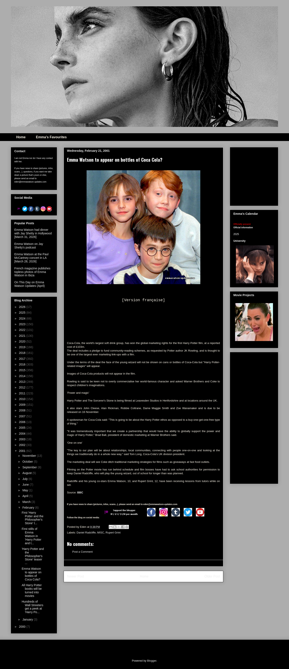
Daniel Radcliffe (86, 532)
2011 (22, 393)
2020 (22, 341)
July (25, 479)
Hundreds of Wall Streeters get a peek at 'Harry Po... (32, 607)
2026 (22, 307)
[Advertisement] (254, 417)
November (29, 455)
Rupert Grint (113, 532)
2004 (22, 433)
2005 (22, 427)
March (26, 502)
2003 (22, 439)
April (25, 496)
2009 (22, 404)
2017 (22, 358)
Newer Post (75, 576)
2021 (22, 335)
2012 (22, 387)
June (25, 484)
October (28, 461)
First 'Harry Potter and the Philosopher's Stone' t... (32, 518)
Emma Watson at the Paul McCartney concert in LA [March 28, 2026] (31, 258)
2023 (22, 324)
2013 (22, 381)
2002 (22, 445)
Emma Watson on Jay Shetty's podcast (28, 245)
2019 (22, 347)
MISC (100, 532)
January (28, 619)
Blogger (151, 660)
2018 (22, 353)
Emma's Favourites (51, 137)
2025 (22, 312)
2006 (22, 422)
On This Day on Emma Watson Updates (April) (29, 284)
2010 (22, 399)
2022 (22, 330)
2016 (22, 364)
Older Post (212, 576)
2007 (22, 416)
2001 (22, 451)
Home (20, 137)
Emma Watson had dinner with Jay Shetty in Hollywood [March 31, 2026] (33, 233)
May (25, 490)
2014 (22, 376)
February (28, 507)
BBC (80, 492)
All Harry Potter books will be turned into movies (32, 590)
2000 (22, 626)
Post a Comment (82, 551)
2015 (22, 370)
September (29, 467)
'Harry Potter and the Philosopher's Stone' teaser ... (33, 556)
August (27, 473)
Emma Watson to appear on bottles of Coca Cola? (31, 574)
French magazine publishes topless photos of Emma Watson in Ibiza (32, 272)
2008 (22, 410)
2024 (22, 318)
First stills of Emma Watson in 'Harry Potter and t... (31, 536)
